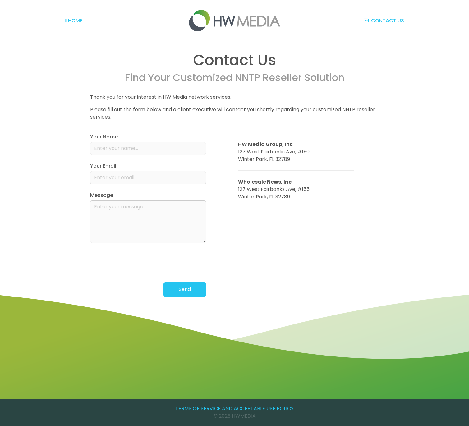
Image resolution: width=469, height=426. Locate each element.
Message (101, 195)
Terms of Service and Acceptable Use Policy (234, 408)
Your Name (104, 136)
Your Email (103, 166)
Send (185, 289)
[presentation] (159, 263)
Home (74, 20)
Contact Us (384, 20)
